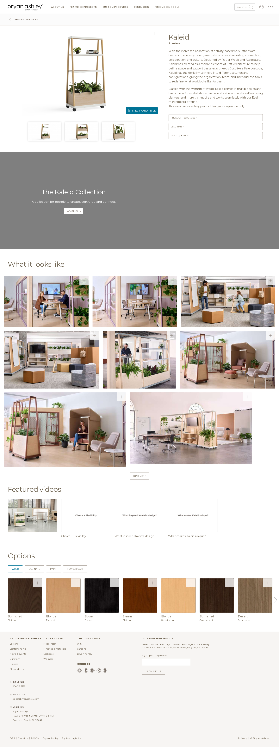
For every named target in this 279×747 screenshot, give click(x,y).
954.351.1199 (19, 686)
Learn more (73, 210)
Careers (14, 643)
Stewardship (17, 669)
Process (14, 664)
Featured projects (83, 7)
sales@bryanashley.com (26, 699)
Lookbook (48, 654)
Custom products (115, 7)
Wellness (48, 659)
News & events (18, 654)
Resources (141, 7)
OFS (79, 643)
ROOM (35, 738)
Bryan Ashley (84, 654)
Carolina (81, 648)
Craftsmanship (18, 648)
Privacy (242, 738)
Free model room (167, 7)
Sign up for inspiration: (154, 655)
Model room (50, 643)
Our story (15, 659)
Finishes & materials (54, 648)
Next (275, 600)
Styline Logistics (71, 738)
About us (57, 7)
